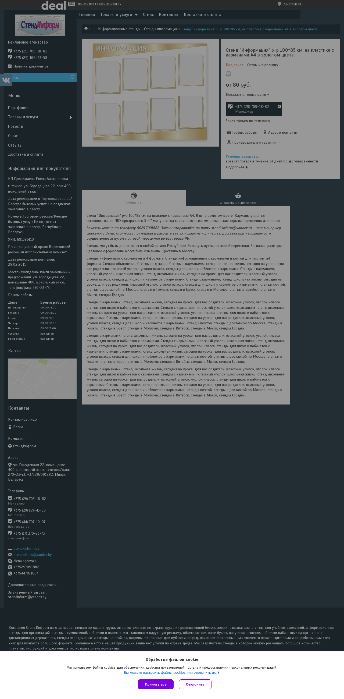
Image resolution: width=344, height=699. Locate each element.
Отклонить (195, 684)
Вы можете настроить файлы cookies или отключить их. (170, 672)
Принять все (156, 684)
